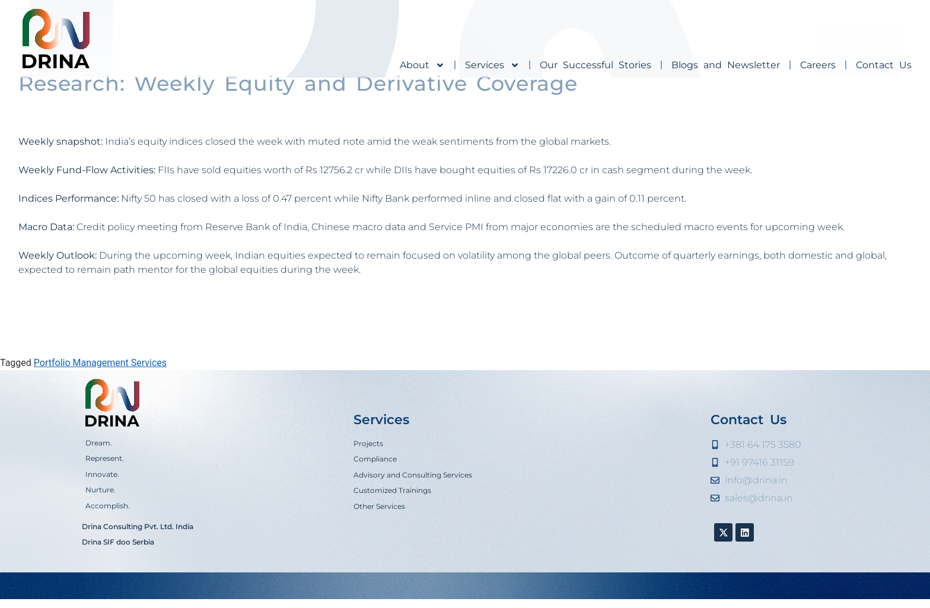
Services (492, 65)
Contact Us (884, 65)
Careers (818, 65)
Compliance (375, 503)
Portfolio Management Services (100, 407)
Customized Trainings (392, 535)
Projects (368, 488)
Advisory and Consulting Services (412, 519)
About (422, 65)
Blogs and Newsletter (725, 65)
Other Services (379, 550)
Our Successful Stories (595, 65)
